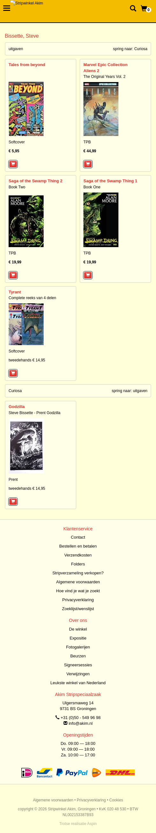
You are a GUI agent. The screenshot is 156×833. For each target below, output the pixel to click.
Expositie (78, 638)
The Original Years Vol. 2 (104, 76)
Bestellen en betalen (78, 546)
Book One (91, 187)
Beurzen (78, 656)
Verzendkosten (78, 555)
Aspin (92, 824)
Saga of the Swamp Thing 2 (35, 180)
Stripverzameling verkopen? (77, 573)
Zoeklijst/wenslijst (78, 608)
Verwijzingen (78, 673)
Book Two (17, 187)
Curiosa (140, 49)
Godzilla (17, 406)
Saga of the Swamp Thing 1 (110, 180)
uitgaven (16, 49)
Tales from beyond (27, 64)
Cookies (116, 800)
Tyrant (15, 292)
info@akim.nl (81, 723)
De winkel (78, 629)
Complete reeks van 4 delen (32, 298)
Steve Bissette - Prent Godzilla (34, 413)
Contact (78, 537)
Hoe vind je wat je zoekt (78, 590)
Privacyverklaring (78, 599)
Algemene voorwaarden (78, 581)
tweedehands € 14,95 (27, 360)
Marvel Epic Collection (105, 64)
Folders (78, 564)
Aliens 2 (91, 70)
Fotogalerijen (78, 647)
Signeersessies (78, 665)
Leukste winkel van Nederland (77, 682)
